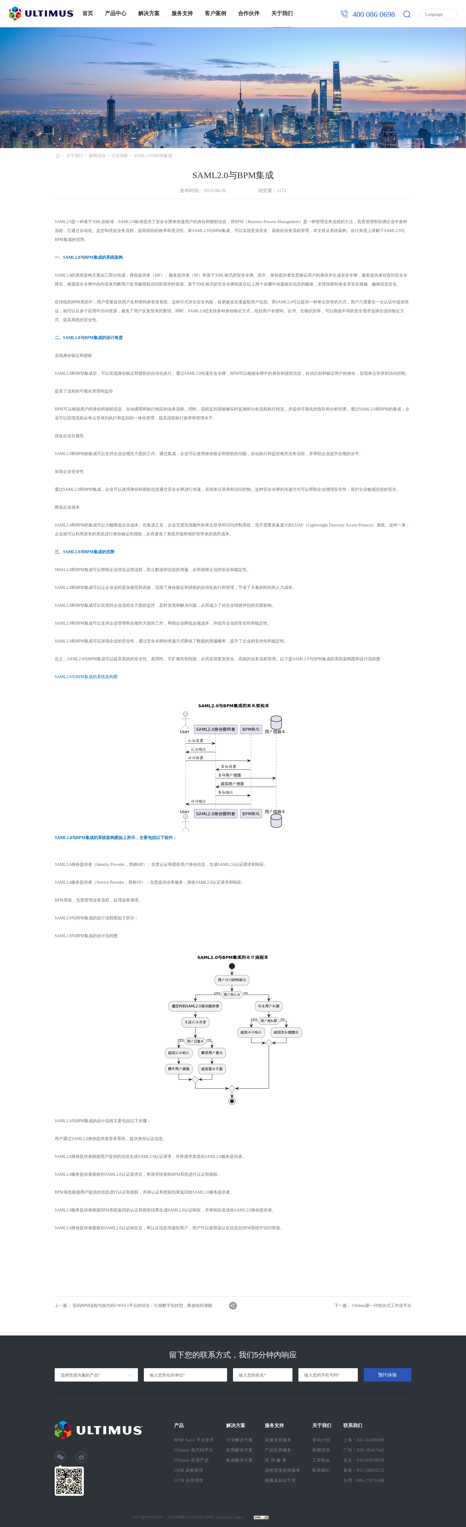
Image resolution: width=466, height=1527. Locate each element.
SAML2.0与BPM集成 (153, 155)
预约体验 (387, 1374)
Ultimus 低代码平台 (193, 1450)
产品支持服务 (278, 1450)
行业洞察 (119, 155)
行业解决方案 (239, 1440)
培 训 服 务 (276, 1460)
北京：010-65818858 (364, 1460)
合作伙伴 (248, 13)
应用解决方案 (239, 1450)
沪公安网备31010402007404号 (190, 1517)
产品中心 (115, 13)
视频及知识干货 (280, 1480)
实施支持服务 (278, 1440)
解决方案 (149, 13)
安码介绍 (321, 1440)
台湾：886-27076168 (364, 1480)
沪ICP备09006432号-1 (149, 1517)
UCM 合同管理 (189, 1480)
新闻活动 (97, 155)
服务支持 (182, 13)
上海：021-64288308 (364, 1440)
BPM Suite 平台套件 (194, 1440)
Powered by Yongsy (229, 1517)
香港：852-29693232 (364, 1470)
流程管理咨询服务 (282, 1470)
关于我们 (282, 13)
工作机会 (321, 1460)
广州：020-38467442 (364, 1450)
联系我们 (321, 1470)
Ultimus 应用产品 (191, 1460)
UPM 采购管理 (188, 1470)
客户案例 (215, 13)
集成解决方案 (239, 1460)
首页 (87, 13)
